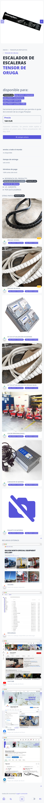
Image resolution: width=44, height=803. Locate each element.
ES (40, 799)
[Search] (9, 799)
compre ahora (22, 137)
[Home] (4, 799)
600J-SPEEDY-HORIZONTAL (13, 98)
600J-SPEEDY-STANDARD (24, 95)
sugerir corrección (21, 793)
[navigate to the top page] (41, 538)
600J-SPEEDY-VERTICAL (12, 101)
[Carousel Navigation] (22, 21)
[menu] (22, 799)
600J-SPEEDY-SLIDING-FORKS (14, 104)
